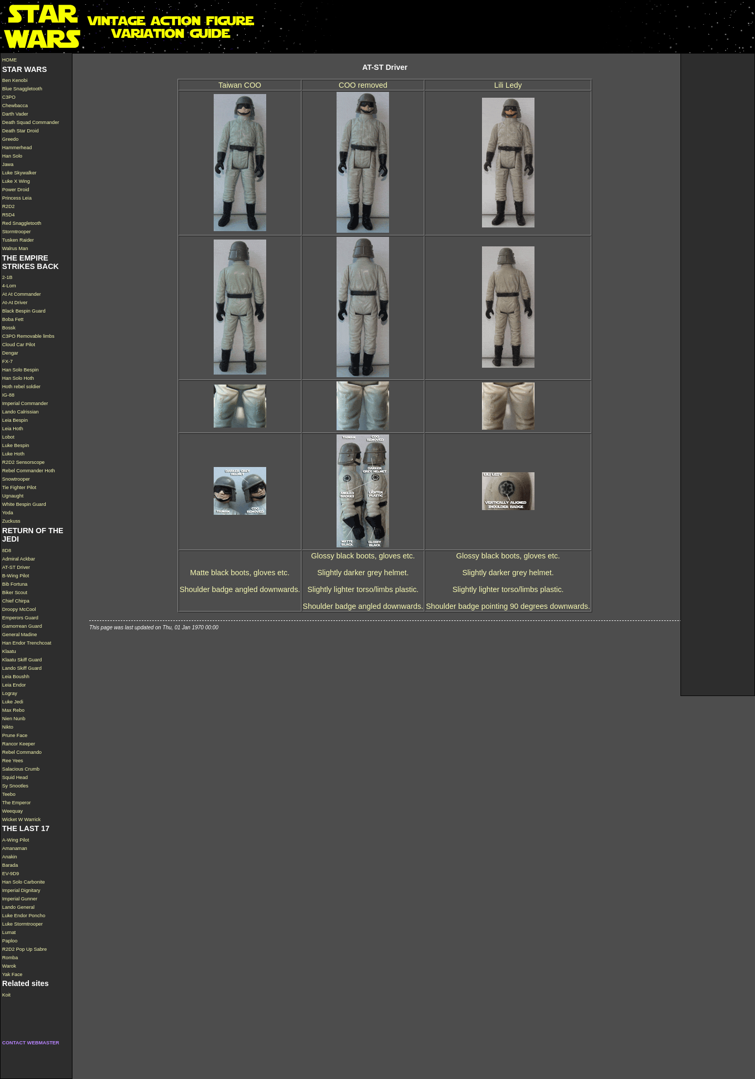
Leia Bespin (15, 420)
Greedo (10, 139)
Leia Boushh (15, 676)
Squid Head (15, 777)
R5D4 (8, 214)
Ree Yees (12, 760)
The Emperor (16, 802)
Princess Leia (17, 198)
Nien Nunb (13, 718)
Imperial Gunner (19, 898)
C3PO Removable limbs (28, 336)
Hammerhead (17, 147)
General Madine (19, 634)
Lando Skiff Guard (21, 668)
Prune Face (14, 735)
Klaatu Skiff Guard (22, 659)
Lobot (8, 437)
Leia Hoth (12, 428)
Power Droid (15, 189)
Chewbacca (15, 105)
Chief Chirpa (15, 601)
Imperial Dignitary (21, 890)
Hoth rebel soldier (21, 386)
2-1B (7, 277)
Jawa (8, 164)
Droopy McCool (19, 609)
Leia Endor (14, 685)
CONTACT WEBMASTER (30, 1042)
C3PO (8, 97)
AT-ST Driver (16, 567)
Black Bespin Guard (24, 311)
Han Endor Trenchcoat (26, 643)
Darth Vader (15, 114)
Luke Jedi (12, 701)
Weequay (12, 811)
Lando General (18, 907)
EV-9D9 (10, 873)
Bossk (8, 327)
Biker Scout (14, 592)
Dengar (10, 353)
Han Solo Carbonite (23, 882)
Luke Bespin (15, 445)
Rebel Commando (21, 752)
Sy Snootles (15, 785)
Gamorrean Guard (22, 626)
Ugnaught (13, 496)
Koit (6, 995)
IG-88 (8, 395)
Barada (10, 865)
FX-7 (7, 361)
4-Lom (9, 285)
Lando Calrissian (20, 411)
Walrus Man (15, 248)
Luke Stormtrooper (22, 924)
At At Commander (21, 294)
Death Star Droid (20, 130)
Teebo (8, 794)
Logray (9, 693)
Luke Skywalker (19, 172)
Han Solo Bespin (20, 369)
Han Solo (12, 156)
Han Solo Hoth (18, 378)
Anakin (9, 856)
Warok (9, 966)
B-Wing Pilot (15, 575)
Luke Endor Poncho (23, 915)
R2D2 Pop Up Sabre (24, 949)
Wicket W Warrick (21, 819)
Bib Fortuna (14, 584)
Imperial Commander (25, 403)
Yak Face (12, 974)
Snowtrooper (16, 479)
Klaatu (9, 651)
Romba (10, 957)
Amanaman (14, 848)
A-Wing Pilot (15, 840)
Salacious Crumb (20, 769)
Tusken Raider (18, 240)
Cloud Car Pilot (18, 344)
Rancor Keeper (18, 743)
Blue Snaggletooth (22, 88)
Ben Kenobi (14, 80)
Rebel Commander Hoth (28, 470)
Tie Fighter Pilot (19, 487)
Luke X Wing (16, 181)
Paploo (9, 940)
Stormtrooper (16, 231)
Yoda (7, 512)
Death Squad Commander (30, 122)
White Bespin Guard (24, 504)
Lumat (9, 932)
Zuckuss (11, 521)
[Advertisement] (717, 211)
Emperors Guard (20, 617)
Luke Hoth (13, 453)
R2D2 (8, 206)
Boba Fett (13, 319)
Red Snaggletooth (21, 223)
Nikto (7, 727)
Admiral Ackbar (18, 559)
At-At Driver (14, 302)
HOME (9, 60)
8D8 (6, 550)
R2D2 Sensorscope (23, 462)
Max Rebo (13, 710)
